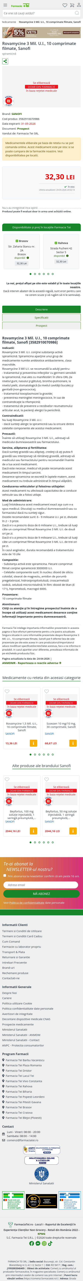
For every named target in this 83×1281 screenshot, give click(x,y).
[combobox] (41, 13)
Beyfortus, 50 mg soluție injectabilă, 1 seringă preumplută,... (61, 815)
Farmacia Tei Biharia (17, 1091)
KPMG (41, 1234)
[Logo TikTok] (50, 1243)
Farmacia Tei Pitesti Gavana (21, 1102)
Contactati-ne (11, 978)
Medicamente (8, 22)
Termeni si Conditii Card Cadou (22, 936)
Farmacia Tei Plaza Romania (22, 1065)
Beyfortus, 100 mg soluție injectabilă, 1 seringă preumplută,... (22, 815)
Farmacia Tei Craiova (17, 1112)
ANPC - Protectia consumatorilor (23, 1045)
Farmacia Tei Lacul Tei (18, 1076)
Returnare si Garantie (16, 957)
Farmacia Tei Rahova (17, 1086)
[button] (30, 274)
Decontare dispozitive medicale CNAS (26, 1019)
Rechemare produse (15, 973)
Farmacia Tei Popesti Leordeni (23, 1097)
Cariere (7, 998)
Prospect (23, 128)
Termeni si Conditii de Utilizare (22, 931)
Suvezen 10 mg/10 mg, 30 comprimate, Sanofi (61, 725)
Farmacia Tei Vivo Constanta (22, 1081)
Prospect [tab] (41, 325)
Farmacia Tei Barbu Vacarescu (23, 1060)
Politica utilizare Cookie (17, 1003)
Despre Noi (9, 993)
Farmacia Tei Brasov (17, 1107)
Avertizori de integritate (17, 1014)
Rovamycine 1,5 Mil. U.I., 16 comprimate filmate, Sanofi (21, 727)
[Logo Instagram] (44, 1243)
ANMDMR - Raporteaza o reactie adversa (31, 663)
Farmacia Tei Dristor (17, 1070)
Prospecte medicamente (18, 1024)
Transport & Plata (13, 952)
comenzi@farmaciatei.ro (22, 1140)
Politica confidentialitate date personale (27, 1008)
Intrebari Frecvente (14, 962)
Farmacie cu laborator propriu (21, 946)
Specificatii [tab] (41, 317)
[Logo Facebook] (31, 1243)
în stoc (71, 186)
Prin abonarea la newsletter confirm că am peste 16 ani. (43, 876)
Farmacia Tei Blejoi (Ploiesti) (22, 1118)
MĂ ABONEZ (41, 894)
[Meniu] (5, 5)
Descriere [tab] (41, 309)
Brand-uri (8, 967)
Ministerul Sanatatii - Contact (20, 1040)
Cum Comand (11, 941)
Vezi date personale (33, 902)
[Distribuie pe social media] (5, 61)
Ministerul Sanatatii (14, 1029)
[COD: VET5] (41, 32)
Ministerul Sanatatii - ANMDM (21, 1035)
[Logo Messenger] (37, 1243)
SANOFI (16, 114)
